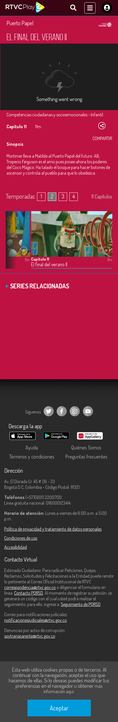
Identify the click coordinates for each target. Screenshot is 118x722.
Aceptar (59, 708)
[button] (12, 244)
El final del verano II (49, 264)
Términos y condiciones (31, 456)
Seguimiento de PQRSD (80, 604)
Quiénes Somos (86, 447)
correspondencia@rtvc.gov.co (30, 587)
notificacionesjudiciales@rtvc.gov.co (35, 620)
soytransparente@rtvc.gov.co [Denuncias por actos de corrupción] (29, 636)
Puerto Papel (20, 23)
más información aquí (73, 688)
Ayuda (31, 447)
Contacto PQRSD (28, 593)
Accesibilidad (15, 547)
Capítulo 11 (40, 259)
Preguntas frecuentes (86, 456)
